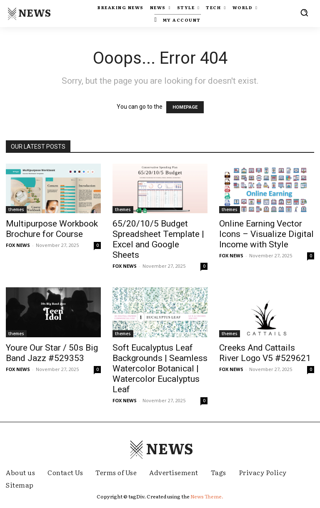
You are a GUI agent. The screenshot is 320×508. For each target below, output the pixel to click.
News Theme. (206, 496)
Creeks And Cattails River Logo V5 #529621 (265, 353)
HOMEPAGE (185, 107)
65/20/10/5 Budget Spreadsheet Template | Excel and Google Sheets (158, 239)
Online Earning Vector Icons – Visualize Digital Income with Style (266, 234)
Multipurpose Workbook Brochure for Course (52, 229)
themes (16, 209)
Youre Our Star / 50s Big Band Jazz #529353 (52, 353)
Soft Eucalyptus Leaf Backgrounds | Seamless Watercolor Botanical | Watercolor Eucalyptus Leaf (160, 368)
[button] (304, 12)
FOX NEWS (18, 245)
